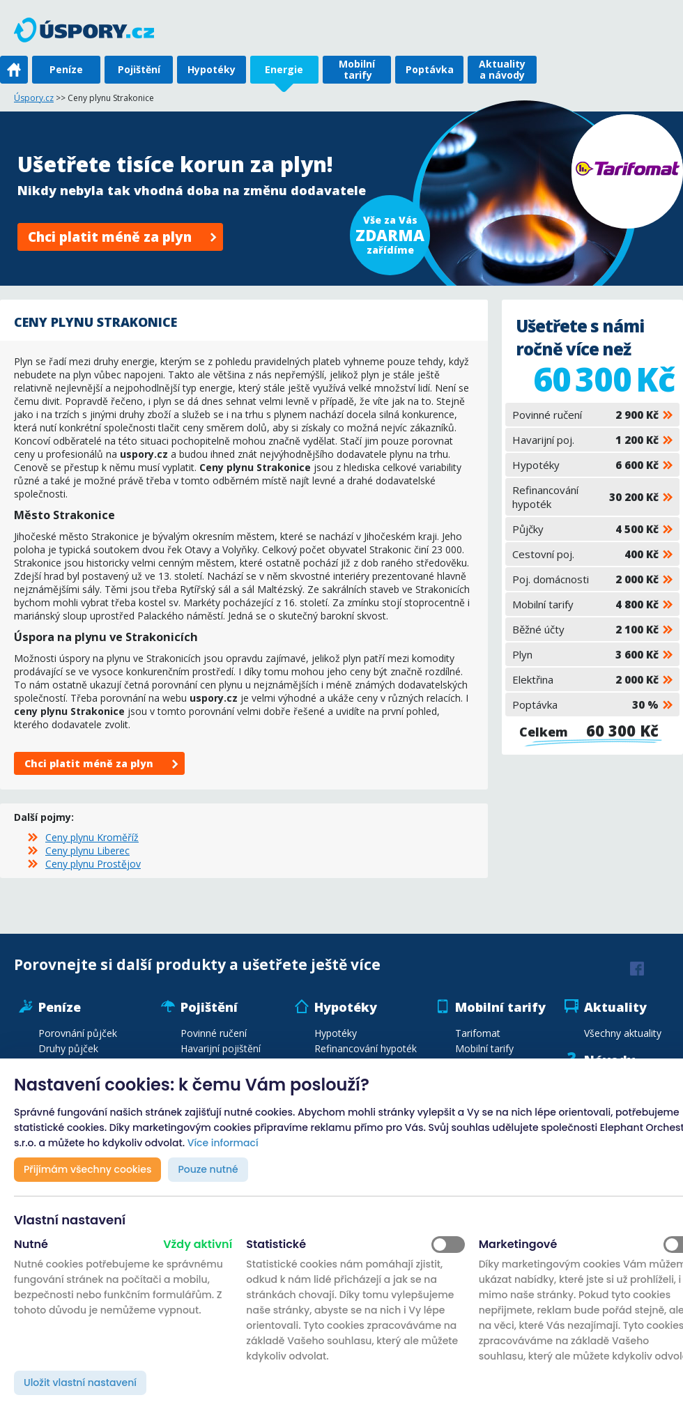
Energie (284, 69)
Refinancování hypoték (585, 497)
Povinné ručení (585, 415)
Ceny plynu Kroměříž (92, 837)
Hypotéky (211, 69)
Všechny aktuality (622, 1033)
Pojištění (139, 69)
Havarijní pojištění (221, 1048)
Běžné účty (585, 629)
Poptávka (430, 69)
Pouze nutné (208, 1169)
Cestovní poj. (585, 554)
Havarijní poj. (585, 440)
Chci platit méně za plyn (110, 237)
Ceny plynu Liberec (87, 850)
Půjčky (585, 529)
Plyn (585, 654)
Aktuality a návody (502, 69)
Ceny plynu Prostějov (93, 863)
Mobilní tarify (357, 69)
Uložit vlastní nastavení (80, 1382)
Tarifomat (477, 1033)
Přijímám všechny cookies (87, 1169)
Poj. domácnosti (585, 579)
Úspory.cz (34, 98)
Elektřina (585, 679)
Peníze (66, 69)
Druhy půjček (68, 1048)
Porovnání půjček (77, 1033)
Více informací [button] (223, 1143)
